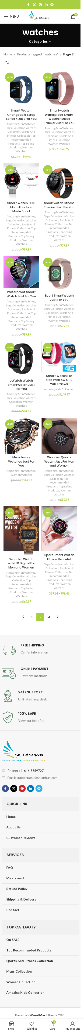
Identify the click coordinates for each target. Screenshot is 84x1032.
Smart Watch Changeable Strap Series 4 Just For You (21, 114)
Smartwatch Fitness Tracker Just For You (59, 205)
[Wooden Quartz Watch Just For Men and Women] (59, 436)
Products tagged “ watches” (37, 54)
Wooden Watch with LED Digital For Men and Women (21, 563)
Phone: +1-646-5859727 (25, 771)
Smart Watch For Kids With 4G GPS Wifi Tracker (59, 380)
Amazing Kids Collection (59, 389)
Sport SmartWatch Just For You (59, 298)
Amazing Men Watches (21, 124)
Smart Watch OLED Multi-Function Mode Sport (21, 207)
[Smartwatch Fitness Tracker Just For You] (59, 181)
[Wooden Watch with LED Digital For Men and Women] (21, 530)
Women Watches (24, 149)
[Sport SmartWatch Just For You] (59, 274)
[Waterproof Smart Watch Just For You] (21, 272)
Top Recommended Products (21, 139)
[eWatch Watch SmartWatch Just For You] (21, 359)
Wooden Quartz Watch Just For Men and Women (59, 461)
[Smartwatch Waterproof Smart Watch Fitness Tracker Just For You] (59, 89)
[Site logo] (40, 16)
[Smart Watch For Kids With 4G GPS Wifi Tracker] (59, 356)
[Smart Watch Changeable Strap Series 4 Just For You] (21, 89)
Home (8, 54)
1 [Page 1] (32, 617)
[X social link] (34, 5)
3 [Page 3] (49, 617)
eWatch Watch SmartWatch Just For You (21, 385)
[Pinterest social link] (40, 5)
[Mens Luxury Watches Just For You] (21, 436)
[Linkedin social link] (46, 5)
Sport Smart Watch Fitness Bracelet (59, 557)
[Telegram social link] (52, 5)
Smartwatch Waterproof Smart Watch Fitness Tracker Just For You (59, 116)
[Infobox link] (40, 650)
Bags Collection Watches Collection (21, 400)
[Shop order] (7, 62)
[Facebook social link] (28, 5)
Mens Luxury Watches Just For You (21, 461)
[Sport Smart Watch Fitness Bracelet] (59, 528)
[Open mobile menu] (11, 16)
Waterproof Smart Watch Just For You (21, 294)
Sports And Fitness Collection (21, 133)
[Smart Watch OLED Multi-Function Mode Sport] (21, 181)
